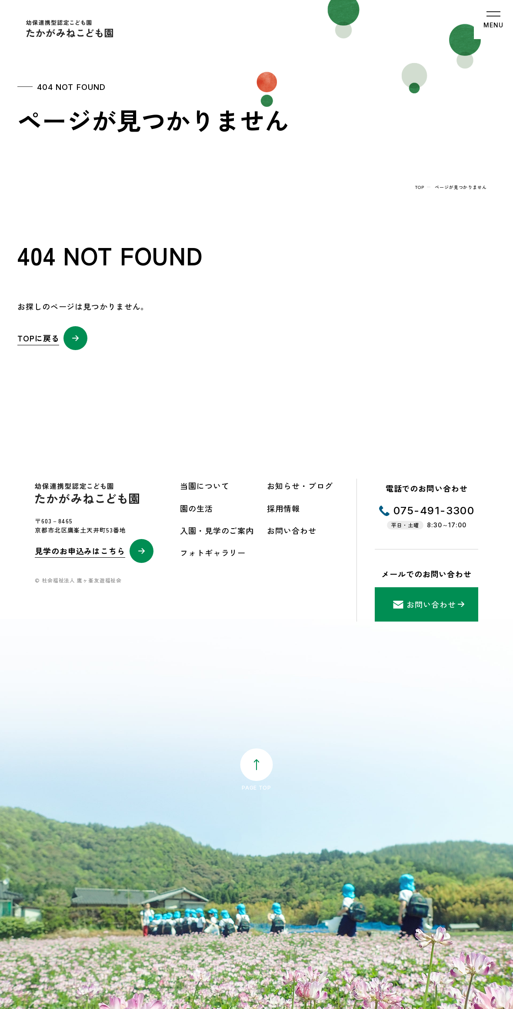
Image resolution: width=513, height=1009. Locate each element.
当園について (204, 485)
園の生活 (196, 508)
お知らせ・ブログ (300, 485)
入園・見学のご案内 (217, 530)
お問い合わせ (291, 530)
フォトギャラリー (213, 552)
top (419, 187)
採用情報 (283, 508)
